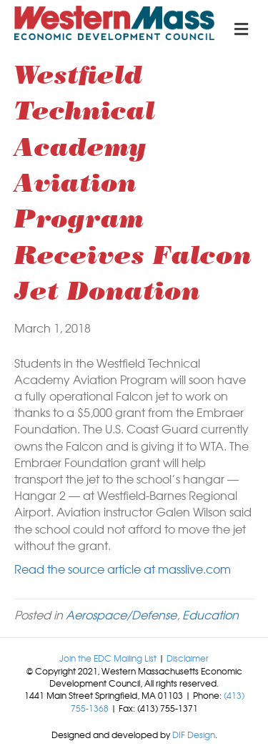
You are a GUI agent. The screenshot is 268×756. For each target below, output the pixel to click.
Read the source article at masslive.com (122, 568)
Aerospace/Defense (121, 614)
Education (210, 614)
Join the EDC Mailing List (108, 658)
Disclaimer (188, 658)
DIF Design (193, 734)
